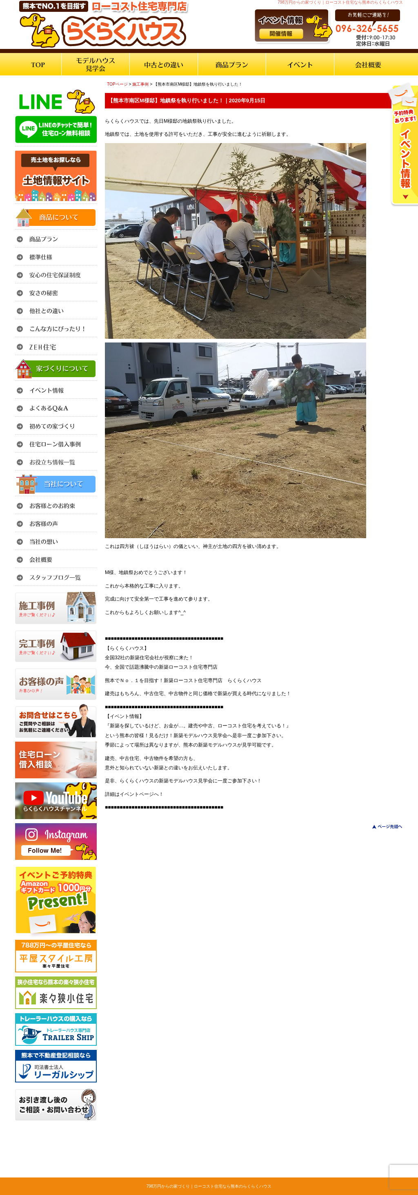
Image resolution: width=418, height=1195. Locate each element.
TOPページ (117, 84)
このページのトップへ (382, 826)
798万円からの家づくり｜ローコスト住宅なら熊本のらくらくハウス (209, 1186)
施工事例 (140, 84)
